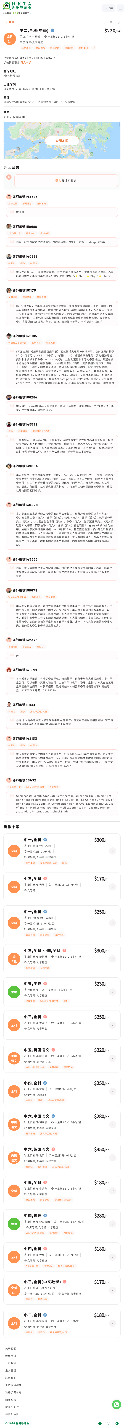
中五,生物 (32, 983)
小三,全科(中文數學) (42, 1281)
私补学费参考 (13, 1392)
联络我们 (10, 1377)
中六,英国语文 (37, 1149)
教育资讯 (10, 1356)
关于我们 (10, 1348)
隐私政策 (10, 1399)
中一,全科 (32, 839)
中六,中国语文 (37, 1116)
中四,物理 (32, 1215)
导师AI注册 (12, 1414)
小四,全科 (32, 1083)
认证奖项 (10, 1363)
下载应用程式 (13, 1385)
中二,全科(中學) (34, 30)
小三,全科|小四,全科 (42, 950)
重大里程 (10, 1370)
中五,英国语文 (37, 1049)
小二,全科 (32, 1314)
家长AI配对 (12, 1407)
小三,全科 (32, 878)
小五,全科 (32, 1182)
